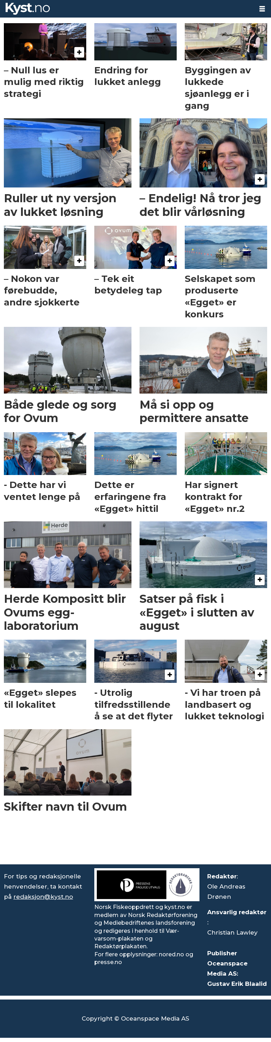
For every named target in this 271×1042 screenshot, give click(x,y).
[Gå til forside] (28, 9)
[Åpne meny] (262, 9)
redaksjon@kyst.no (43, 896)
